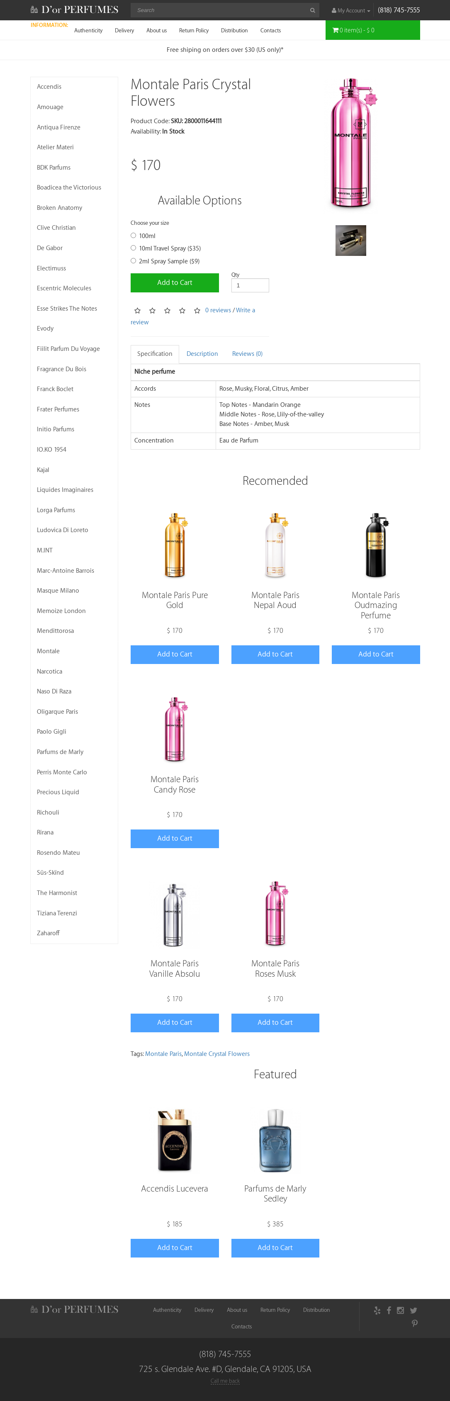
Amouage (50, 107)
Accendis (49, 86)
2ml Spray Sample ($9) (165, 261)
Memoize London (61, 611)
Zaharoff (48, 933)
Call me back (225, 1381)
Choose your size (150, 223)
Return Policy (194, 30)
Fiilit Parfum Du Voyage (68, 349)
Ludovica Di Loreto (62, 530)
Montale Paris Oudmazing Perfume (376, 605)
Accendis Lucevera (174, 1189)
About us (156, 30)
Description (202, 354)
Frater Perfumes (58, 409)
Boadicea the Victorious (69, 187)
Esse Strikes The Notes (67, 308)
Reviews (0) (247, 354)
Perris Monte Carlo (62, 772)
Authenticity (88, 30)
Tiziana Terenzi (57, 913)
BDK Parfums (54, 167)
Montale (48, 651)
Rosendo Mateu (58, 852)
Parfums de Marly (60, 752)
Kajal (43, 470)
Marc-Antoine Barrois (65, 570)
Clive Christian (56, 227)
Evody (45, 328)
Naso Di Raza (54, 691)
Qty (235, 275)
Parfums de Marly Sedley (275, 1194)
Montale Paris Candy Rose (175, 784)
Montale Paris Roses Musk (275, 968)
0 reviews (218, 310)
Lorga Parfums (56, 510)
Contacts (270, 30)
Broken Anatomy (59, 208)
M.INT (45, 550)
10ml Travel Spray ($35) (166, 248)
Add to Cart (174, 283)
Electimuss (51, 268)
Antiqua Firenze (58, 127)
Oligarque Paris (57, 711)
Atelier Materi (55, 147)
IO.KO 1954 (51, 449)
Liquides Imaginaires (65, 490)
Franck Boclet (55, 389)
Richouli (48, 812)
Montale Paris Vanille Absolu (174, 968)
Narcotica (49, 671)
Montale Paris (163, 1054)
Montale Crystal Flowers (217, 1054)
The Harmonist (57, 893)
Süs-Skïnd (50, 872)
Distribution (234, 30)
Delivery (124, 30)
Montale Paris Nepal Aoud (275, 600)
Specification (155, 354)
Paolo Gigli (51, 731)
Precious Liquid (58, 792)
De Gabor (50, 248)
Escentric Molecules (64, 288)
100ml (143, 236)
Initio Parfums (55, 429)
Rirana (45, 832)
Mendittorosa (55, 631)
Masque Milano (58, 590)
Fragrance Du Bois (61, 369)
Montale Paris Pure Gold (175, 600)
